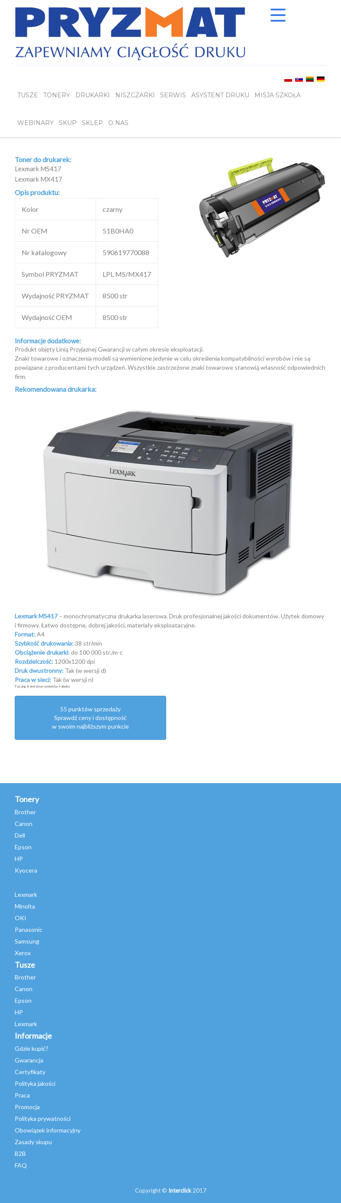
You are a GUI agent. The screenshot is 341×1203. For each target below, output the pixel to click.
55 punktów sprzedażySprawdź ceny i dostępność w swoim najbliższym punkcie (90, 717)
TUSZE (27, 95)
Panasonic (28, 929)
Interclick (179, 1190)
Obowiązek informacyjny (47, 1130)
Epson (23, 847)
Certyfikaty (30, 1071)
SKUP (68, 123)
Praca (22, 1095)
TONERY (56, 95)
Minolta (25, 906)
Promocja (27, 1106)
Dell (20, 835)
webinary (35, 123)
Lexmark (26, 894)
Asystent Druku (220, 95)
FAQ (21, 1165)
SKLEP (92, 123)
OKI (20, 917)
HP (19, 858)
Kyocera (26, 870)
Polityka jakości (35, 1083)
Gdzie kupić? (31, 1048)
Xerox (23, 953)
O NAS (118, 123)
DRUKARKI (92, 95)
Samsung (27, 941)
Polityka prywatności (43, 1118)
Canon (23, 823)
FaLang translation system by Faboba (42, 686)
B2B (20, 1153)
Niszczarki (135, 95)
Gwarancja (29, 1060)
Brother (25, 812)
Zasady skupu (33, 1141)
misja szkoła (277, 95)
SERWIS (173, 95)
